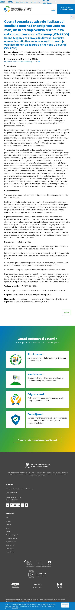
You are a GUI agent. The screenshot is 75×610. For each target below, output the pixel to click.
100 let (8, 518)
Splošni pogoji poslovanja (47, 2)
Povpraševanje (22, 2)
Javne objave (10, 2)
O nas (7, 528)
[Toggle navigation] (55, 9)
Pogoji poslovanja (59, 599)
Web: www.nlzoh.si (11, 501)
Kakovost (8, 524)
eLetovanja (35, 2)
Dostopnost (9, 548)
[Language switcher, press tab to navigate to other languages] (56, 2)
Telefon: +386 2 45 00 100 (13, 497)
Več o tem (15, 608)
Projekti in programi (12, 535)
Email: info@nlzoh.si (12, 499)
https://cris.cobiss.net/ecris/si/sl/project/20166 (22, 62)
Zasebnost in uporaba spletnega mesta (17, 602)
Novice (8, 531)
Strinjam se (65, 605)
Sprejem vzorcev (11, 541)
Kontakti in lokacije (11, 538)
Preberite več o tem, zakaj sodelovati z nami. (37, 440)
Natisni (66, 313)
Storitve (8, 521)
